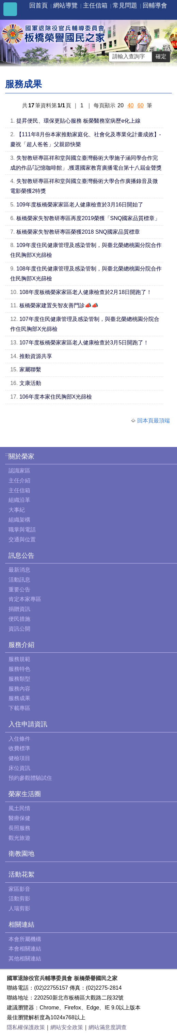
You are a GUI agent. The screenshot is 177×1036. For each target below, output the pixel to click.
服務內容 (19, 689)
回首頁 (38, 5)
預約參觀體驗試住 (30, 778)
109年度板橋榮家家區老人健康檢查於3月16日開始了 (79, 204)
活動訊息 (19, 580)
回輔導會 (155, 5)
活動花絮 (21, 874)
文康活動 (30, 383)
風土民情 (19, 808)
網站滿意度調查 (107, 1027)
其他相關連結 (25, 958)
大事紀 (17, 510)
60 (141, 105)
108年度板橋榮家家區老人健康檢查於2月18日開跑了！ (85, 292)
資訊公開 (19, 629)
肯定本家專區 (25, 599)
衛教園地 (21, 853)
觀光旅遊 (19, 838)
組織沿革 (19, 500)
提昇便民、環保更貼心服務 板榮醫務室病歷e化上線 (78, 121)
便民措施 (19, 619)
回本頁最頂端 (153, 420)
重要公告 (19, 589)
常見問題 (125, 5)
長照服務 (19, 828)
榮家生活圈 (25, 794)
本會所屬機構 (25, 939)
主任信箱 (95, 5)
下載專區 (19, 708)
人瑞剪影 (19, 908)
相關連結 (21, 924)
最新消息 (19, 570)
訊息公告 (21, 555)
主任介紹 (19, 480)
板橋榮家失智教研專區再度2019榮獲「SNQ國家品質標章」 (88, 218)
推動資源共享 (35, 356)
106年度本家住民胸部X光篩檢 (55, 397)
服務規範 (19, 659)
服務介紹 (21, 644)
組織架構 (19, 520)
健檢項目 (19, 758)
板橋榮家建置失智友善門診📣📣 (58, 305)
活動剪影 (19, 898)
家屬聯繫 (30, 369)
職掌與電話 (22, 529)
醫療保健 (19, 818)
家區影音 (19, 889)
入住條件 (19, 739)
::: (7, 454)
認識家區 (19, 471)
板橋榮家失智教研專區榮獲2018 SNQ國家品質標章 (78, 232)
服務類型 (19, 679)
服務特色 (19, 669)
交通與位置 (22, 539)
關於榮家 (21, 456)
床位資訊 (19, 768)
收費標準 (19, 748)
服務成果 (19, 698)
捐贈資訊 (19, 609)
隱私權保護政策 (26, 1027)
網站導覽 (65, 5)
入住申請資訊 (28, 724)
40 (130, 105)
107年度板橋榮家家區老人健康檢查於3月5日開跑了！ (84, 342)
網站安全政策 (66, 1027)
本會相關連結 (25, 949)
